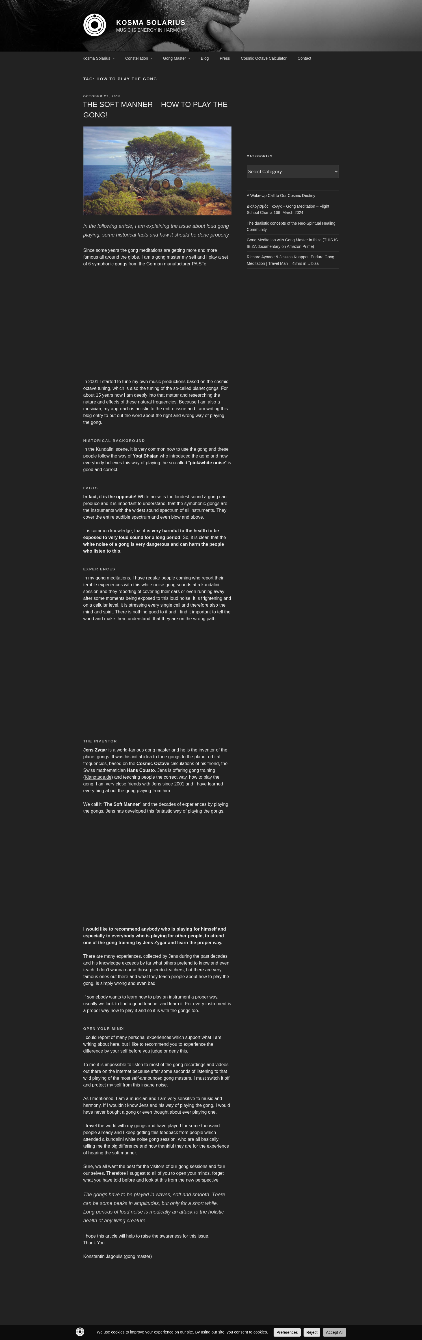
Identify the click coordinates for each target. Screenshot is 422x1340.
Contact (304, 58)
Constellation (139, 58)
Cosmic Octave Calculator (264, 58)
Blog (205, 58)
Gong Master (177, 58)
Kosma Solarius (99, 58)
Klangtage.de (98, 777)
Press (225, 58)
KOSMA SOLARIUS (151, 22)
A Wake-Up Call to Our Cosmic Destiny (281, 195)
